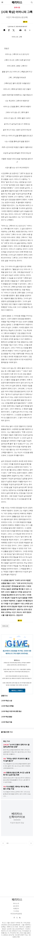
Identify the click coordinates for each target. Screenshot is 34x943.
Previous (3, 843)
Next (31, 843)
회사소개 (16, 903)
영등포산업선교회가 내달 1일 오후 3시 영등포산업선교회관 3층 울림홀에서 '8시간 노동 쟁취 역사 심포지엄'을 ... (16, 780)
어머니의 (5, 626)
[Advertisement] (17, 869)
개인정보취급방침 (16, 913)
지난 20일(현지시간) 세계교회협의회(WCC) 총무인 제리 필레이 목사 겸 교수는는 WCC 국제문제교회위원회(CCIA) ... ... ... (16, 766)
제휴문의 (16, 908)
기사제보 (16, 911)
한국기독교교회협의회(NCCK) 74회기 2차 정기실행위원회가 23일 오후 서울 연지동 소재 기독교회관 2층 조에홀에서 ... (17, 752)
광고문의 (16, 906)
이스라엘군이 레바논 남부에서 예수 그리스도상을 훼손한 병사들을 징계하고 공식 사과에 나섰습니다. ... (16, 794)
